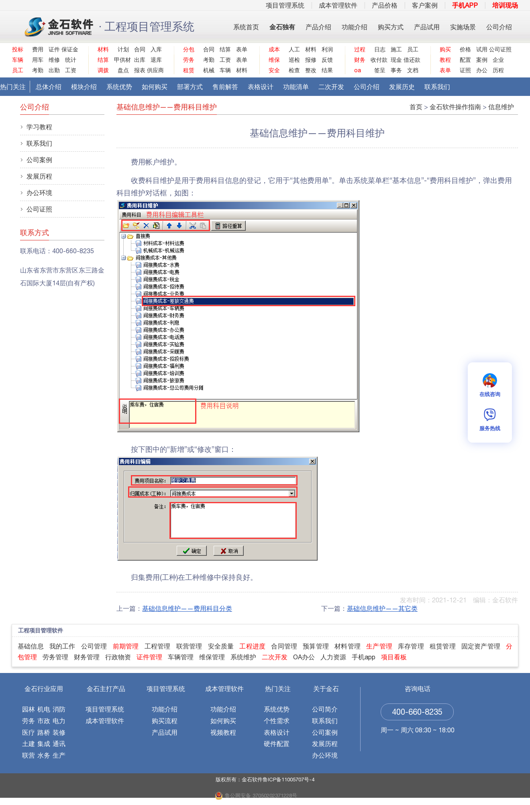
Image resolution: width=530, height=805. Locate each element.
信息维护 (501, 106)
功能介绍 (354, 26)
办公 (481, 70)
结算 (225, 49)
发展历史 (402, 86)
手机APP (465, 5)
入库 (156, 49)
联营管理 (189, 646)
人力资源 (333, 657)
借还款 (411, 60)
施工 (396, 49)
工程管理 (158, 646)
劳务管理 (55, 657)
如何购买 (154, 86)
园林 (28, 709)
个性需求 (276, 720)
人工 (294, 49)
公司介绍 (499, 26)
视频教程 (223, 732)
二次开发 (331, 86)
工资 (70, 70)
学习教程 (39, 126)
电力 (59, 720)
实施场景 (463, 26)
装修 (59, 732)
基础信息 (31, 646)
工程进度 (252, 646)
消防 (59, 709)
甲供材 (121, 60)
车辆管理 (181, 657)
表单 (241, 49)
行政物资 (118, 657)
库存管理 (411, 646)
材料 (241, 70)
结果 (327, 70)
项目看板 (394, 657)
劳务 (28, 720)
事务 (396, 70)
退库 (156, 60)
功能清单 (296, 86)
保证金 (68, 49)
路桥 (43, 732)
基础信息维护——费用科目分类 (187, 608)
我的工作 (62, 646)
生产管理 (379, 646)
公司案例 (39, 159)
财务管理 (87, 657)
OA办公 (304, 657)
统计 (70, 60)
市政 (43, 720)
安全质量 (221, 646)
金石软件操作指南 (455, 106)
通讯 (59, 743)
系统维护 (243, 657)
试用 (481, 49)
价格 (465, 49)
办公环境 (39, 192)
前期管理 (126, 646)
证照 (465, 70)
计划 (123, 49)
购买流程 (164, 720)
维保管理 (212, 657)
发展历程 (39, 176)
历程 (498, 70)
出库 (139, 60)
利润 (327, 49)
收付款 (378, 60)
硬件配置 (276, 743)
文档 (412, 70)
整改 (310, 70)
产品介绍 (318, 26)
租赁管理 (443, 646)
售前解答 (225, 86)
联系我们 (437, 86)
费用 (37, 49)
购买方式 (391, 26)
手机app (363, 657)
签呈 (379, 70)
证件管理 (149, 657)
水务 (43, 755)
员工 (412, 49)
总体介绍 (48, 86)
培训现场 (505, 5)
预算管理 (316, 646)
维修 (54, 60)
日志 (379, 49)
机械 (208, 70)
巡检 (294, 60)
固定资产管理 (480, 646)
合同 (139, 49)
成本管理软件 (338, 5)
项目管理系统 (285, 5)
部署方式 (190, 86)
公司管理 (94, 646)
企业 (498, 60)
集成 (43, 743)
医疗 (28, 732)
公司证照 (496, 49)
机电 (43, 709)
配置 (465, 60)
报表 (139, 70)
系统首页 (246, 26)
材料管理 (347, 646)
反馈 (327, 60)
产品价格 (385, 5)
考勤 (37, 70)
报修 (310, 60)
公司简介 (325, 709)
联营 (28, 755)
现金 (396, 60)
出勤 (54, 70)
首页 (416, 106)
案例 (481, 60)
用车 (37, 60)
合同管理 (284, 646)
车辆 (225, 70)
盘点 (123, 70)
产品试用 (427, 26)
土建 (28, 743)
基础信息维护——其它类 (382, 608)
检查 (294, 70)
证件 (54, 49)
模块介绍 (84, 86)
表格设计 (260, 86)
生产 (59, 755)
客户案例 (425, 5)
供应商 (154, 70)
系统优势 (119, 86)
